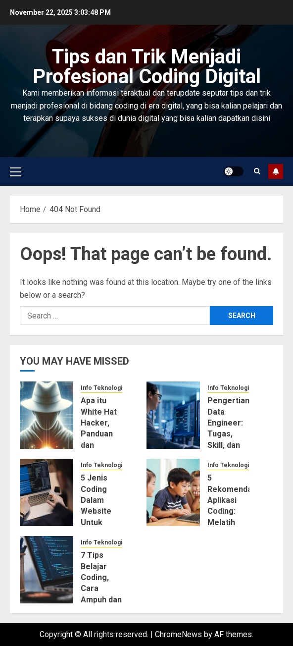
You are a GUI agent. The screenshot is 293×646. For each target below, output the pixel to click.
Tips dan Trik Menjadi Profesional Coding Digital (147, 66)
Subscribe (275, 171)
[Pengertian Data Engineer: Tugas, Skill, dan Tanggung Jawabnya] (173, 415)
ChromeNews (178, 634)
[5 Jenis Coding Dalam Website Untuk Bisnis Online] (46, 492)
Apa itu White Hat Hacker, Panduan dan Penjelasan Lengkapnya (103, 434)
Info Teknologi (101, 387)
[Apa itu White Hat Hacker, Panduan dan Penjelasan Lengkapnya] (46, 415)
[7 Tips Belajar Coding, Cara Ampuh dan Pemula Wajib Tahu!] (46, 569)
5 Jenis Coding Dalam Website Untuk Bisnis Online (96, 511)
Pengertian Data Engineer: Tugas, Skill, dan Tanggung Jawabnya (228, 434)
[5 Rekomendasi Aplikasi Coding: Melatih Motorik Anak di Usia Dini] (173, 492)
